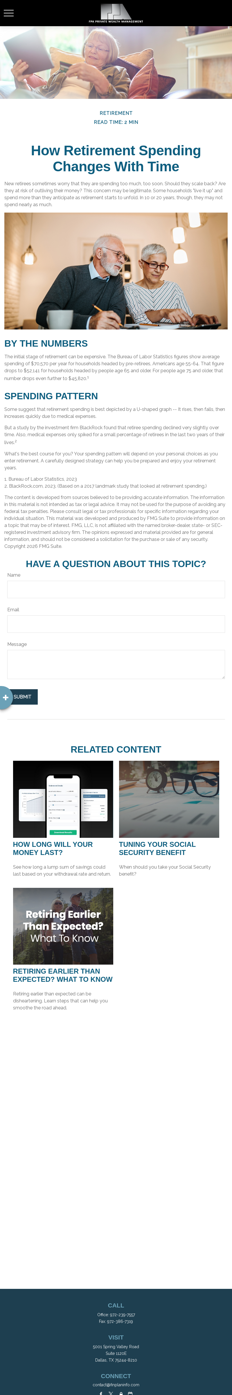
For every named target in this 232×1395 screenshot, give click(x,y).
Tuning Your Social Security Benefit (157, 848)
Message (17, 644)
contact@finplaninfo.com (116, 1384)
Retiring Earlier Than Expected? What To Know (63, 975)
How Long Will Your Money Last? (53, 848)
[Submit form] (22, 697)
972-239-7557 (122, 1314)
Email (13, 609)
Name (13, 575)
